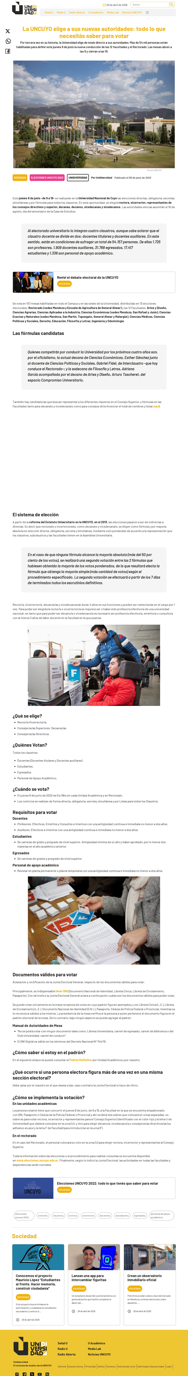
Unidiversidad (78, 177)
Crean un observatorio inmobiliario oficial (144, 1278)
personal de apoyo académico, (160, 1215)
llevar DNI (62, 991)
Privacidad (90, 1366)
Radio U (61, 12)
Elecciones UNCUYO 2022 (47, 177)
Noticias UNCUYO (132, 12)
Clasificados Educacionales (150, 1366)
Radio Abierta (77, 12)
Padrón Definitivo (80, 1060)
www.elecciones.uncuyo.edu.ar (37, 1160)
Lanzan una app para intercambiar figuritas (89, 1278)
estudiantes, (122, 1215)
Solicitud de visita (126, 1366)
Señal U (49, 12)
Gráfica (101, 1366)
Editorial (62, 1366)
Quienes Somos (75, 1366)
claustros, (58, 1215)
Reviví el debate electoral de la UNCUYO (87, 277)
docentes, (105, 1215)
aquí (156, 406)
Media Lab (113, 12)
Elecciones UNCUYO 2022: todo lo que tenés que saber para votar (107, 1183)
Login (169, 1366)
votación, (43, 1215)
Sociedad (20, 177)
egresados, (140, 1215)
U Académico (95, 12)
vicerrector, (88, 1215)
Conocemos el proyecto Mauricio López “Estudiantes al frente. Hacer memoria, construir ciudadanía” (38, 1282)
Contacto (111, 1366)
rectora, (73, 1215)
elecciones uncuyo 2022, (22, 1215)
